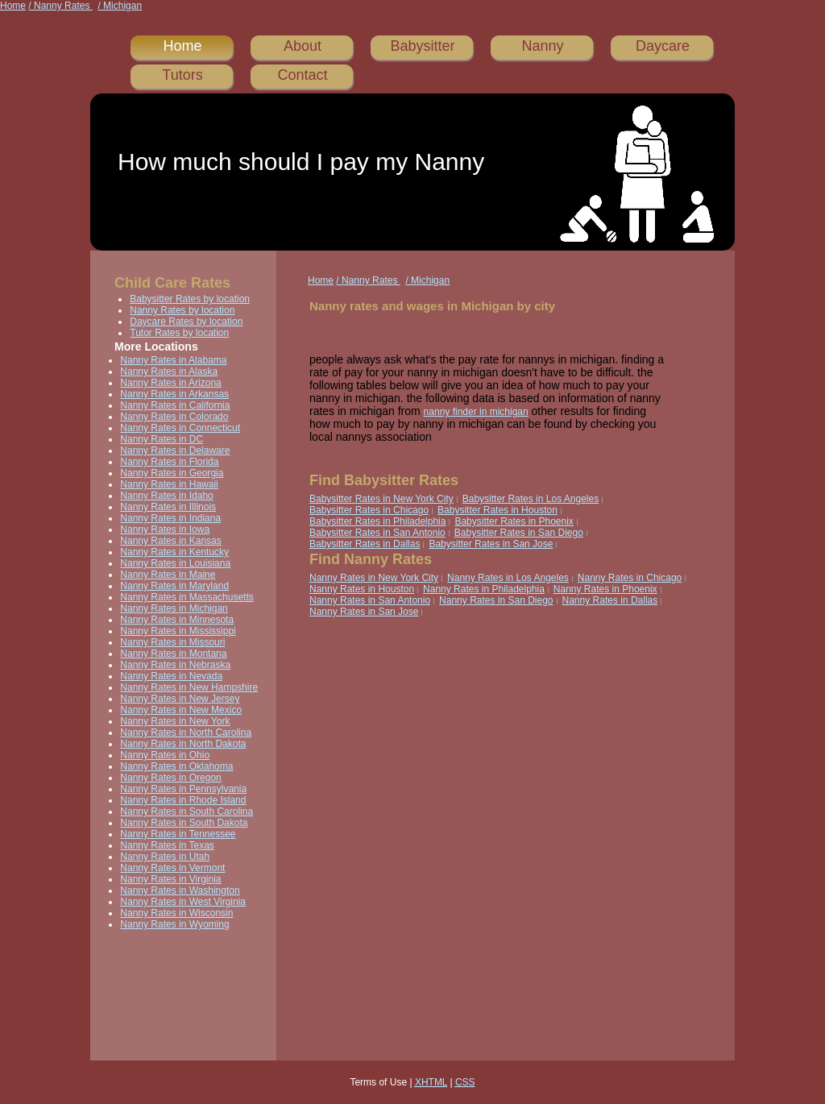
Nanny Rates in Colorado (174, 416)
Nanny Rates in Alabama (173, 360)
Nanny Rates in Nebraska (175, 664)
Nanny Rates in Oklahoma (176, 766)
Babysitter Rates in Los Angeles (530, 498)
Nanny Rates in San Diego (496, 600)
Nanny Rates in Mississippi (177, 631)
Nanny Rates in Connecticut (180, 428)
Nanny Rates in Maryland (174, 585)
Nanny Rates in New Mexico (181, 710)
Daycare (663, 46)
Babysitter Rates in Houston (497, 510)
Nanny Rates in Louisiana (175, 563)
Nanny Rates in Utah (164, 856)
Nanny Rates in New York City (373, 577)
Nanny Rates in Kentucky (174, 552)
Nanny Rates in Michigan (173, 608)
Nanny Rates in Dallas (610, 600)
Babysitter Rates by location (190, 299)
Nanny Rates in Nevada (171, 676)
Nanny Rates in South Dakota (183, 822)
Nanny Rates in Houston (361, 589)
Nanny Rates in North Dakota (183, 743)
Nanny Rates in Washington (179, 890)
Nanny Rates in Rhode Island (183, 800)
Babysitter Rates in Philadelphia (377, 521)
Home (13, 5)
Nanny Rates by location (182, 310)
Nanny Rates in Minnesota (177, 619)
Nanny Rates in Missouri (172, 642)
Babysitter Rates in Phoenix (513, 521)
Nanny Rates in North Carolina (185, 732)
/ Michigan (119, 5)
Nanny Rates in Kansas (170, 540)
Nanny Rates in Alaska (169, 371)
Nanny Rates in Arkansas (174, 394)
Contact (302, 75)
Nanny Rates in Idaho (166, 495)
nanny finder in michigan (476, 411)
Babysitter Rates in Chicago (369, 510)
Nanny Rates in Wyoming (174, 924)
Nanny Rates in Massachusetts (186, 597)
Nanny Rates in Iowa (164, 529)
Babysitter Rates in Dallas (364, 544)
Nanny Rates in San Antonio (369, 600)
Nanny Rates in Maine (167, 574)
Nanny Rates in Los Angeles (508, 577)
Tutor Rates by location (179, 332)
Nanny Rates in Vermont (172, 868)
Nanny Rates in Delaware (175, 450)
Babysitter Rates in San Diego (518, 532)
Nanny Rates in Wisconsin (176, 913)
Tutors (182, 75)
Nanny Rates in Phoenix (605, 589)
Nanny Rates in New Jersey (179, 698)
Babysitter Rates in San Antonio (377, 532)
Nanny (542, 46)
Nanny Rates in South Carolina (186, 811)
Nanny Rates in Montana (173, 653)
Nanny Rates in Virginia (170, 879)
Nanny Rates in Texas (167, 845)
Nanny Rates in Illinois (168, 507)
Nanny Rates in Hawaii (169, 484)
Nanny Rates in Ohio (164, 755)
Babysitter (422, 46)
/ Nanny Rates (60, 5)
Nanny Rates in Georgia (171, 473)
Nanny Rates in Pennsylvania (183, 789)
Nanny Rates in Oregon (170, 777)
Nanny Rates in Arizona (170, 382)
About (302, 46)
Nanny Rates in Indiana (170, 518)
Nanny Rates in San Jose (363, 611)
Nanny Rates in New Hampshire (189, 687)
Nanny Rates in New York (175, 721)
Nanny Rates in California (175, 405)
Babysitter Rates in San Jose (491, 544)
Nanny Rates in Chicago (630, 577)
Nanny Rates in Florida (169, 461)
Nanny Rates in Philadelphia (484, 589)
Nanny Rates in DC (161, 439)
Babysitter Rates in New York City (381, 498)
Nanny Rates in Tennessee (177, 834)
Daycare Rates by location (186, 321)
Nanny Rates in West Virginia (183, 901)
